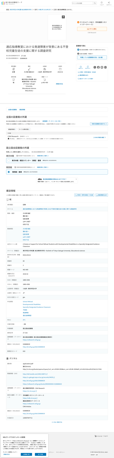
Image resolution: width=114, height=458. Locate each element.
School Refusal (28, 301)
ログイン (109, 3)
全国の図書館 (12, 109)
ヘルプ (101, 3)
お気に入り (81, 67)
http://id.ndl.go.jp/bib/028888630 (34, 347)
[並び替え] (12, 129)
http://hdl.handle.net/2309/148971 (35, 374)
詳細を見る (59, 84)
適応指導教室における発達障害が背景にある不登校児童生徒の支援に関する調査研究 (50, 209)
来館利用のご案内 (43, 156)
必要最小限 (26, 454)
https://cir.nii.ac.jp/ (30, 391)
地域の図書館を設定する (99, 124)
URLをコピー (88, 67)
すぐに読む (92, 29)
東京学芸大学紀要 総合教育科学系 (21, 9)
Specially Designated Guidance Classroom (37, 307)
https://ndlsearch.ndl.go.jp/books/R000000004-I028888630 (42, 384)
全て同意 (40, 454)
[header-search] (84, 3)
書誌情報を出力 (83, 75)
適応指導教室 (27, 315)
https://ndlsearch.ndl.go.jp (31, 340)
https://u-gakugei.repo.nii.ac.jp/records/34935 (39, 377)
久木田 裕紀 (26, 229)
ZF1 (24, 320)
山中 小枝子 (26, 237)
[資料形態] (24, 129)
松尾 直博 (26, 234)
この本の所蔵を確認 (99, 137)
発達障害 (26, 313)
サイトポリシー (60, 452)
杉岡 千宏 (26, 240)
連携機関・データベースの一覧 (52, 121)
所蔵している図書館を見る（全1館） (92, 57)
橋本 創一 (26, 231)
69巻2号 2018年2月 (44, 9)
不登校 (25, 310)
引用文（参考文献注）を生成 (87, 72)
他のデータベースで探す (85, 79)
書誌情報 (22, 109)
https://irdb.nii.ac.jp (30, 398)
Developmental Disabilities (32, 304)
